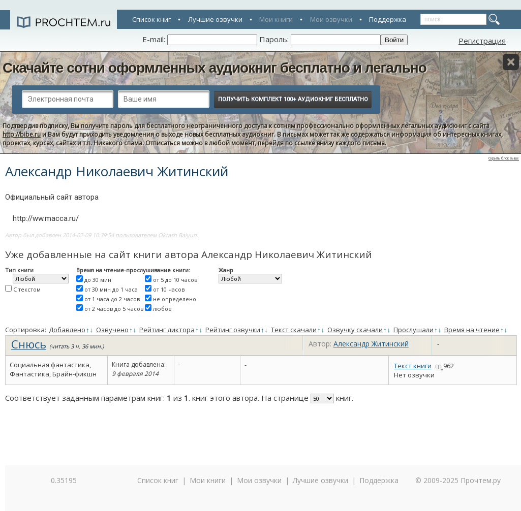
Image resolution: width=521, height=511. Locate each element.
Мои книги (276, 19)
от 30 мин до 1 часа (111, 289)
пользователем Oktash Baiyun (156, 235)
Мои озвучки (331, 19)
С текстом (27, 289)
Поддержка (387, 19)
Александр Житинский (371, 343)
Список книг (151, 19)
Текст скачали (294, 329)
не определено (174, 299)
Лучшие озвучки (215, 19)
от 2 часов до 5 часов (113, 308)
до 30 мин (97, 279)
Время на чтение (472, 329)
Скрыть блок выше (503, 158)
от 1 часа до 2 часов (112, 299)
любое (162, 308)
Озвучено (112, 329)
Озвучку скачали (355, 329)
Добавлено (67, 329)
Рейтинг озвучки (232, 329)
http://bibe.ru (22, 134)
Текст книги (413, 365)
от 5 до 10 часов (175, 279)
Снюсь (28, 344)
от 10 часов (169, 289)
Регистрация (482, 41)
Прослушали (413, 329)
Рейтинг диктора (167, 329)
